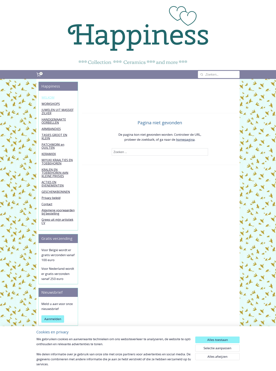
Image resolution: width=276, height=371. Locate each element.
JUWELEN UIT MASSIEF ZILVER (58, 111)
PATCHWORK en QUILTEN (53, 146)
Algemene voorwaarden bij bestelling (58, 212)
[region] (113, 354)
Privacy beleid (51, 198)
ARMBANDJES (51, 129)
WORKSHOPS (51, 104)
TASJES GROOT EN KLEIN (54, 136)
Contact (47, 204)
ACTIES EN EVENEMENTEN (53, 184)
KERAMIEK (49, 154)
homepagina (185, 139)
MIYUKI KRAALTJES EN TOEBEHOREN (57, 161)
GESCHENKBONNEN (56, 192)
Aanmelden (52, 319)
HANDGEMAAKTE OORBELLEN (54, 121)
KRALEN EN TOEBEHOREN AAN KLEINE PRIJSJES (55, 173)
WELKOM (48, 98)
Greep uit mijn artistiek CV (57, 221)
